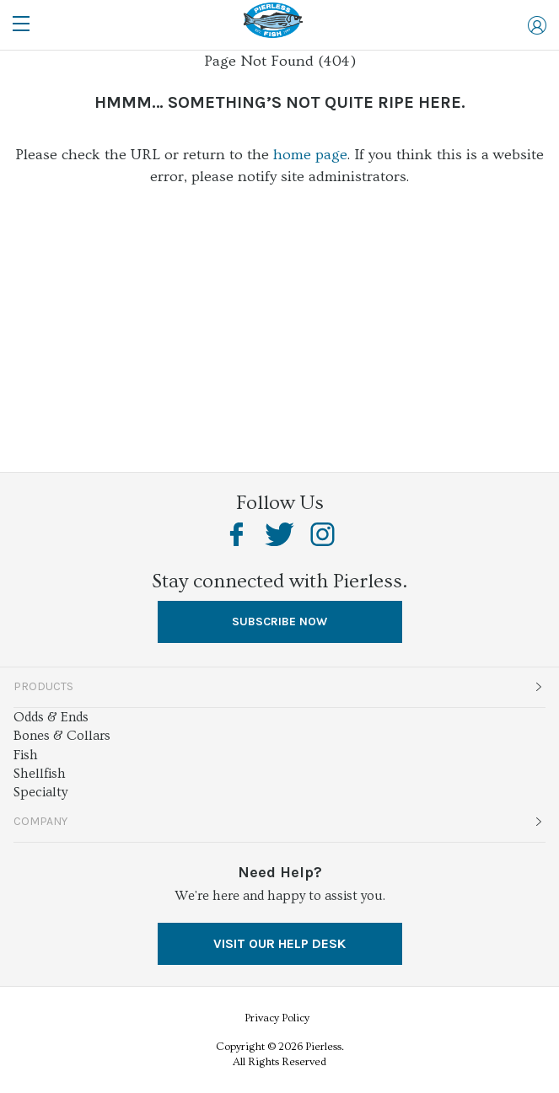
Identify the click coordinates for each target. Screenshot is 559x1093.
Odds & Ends (51, 717)
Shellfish (39, 773)
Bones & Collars (61, 735)
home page (310, 154)
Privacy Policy (277, 1018)
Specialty (40, 792)
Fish (25, 755)
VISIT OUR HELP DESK (279, 943)
